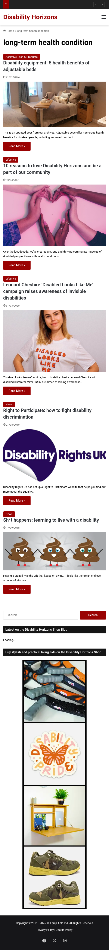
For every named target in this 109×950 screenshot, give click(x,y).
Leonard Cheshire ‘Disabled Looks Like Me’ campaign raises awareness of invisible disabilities (48, 291)
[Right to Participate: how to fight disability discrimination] (54, 455)
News (9, 404)
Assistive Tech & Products (22, 56)
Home (8, 30)
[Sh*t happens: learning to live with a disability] (54, 551)
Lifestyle (11, 159)
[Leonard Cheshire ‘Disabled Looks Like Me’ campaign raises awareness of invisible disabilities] (54, 341)
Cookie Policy (64, 929)
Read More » (17, 146)
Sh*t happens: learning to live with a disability (51, 520)
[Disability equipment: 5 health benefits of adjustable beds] (54, 104)
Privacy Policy (45, 929)
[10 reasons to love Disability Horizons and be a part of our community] (54, 215)
